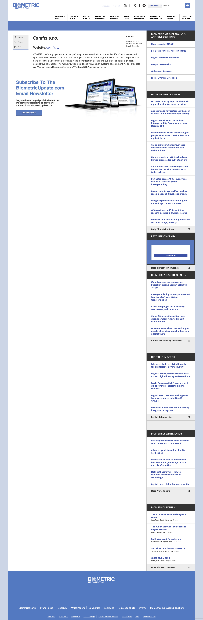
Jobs (137, 616)
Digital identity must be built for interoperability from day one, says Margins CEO (169, 123)
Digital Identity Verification (165, 57)
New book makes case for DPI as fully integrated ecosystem (170, 409)
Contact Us (127, 616)
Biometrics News (60, 17)
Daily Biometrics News (162, 229)
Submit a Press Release (108, 616)
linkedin (130, 5)
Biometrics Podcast (187, 17)
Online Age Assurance (162, 71)
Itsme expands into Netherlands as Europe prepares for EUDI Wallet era (169, 158)
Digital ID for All (74, 17)
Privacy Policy (149, 616)
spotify (144, 5)
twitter (134, 5)
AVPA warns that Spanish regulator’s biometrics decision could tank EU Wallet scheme (169, 169)
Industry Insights (114, 17)
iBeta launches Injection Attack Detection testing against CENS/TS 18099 (169, 285)
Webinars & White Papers (156, 17)
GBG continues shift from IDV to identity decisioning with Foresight (169, 211)
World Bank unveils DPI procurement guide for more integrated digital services (169, 386)
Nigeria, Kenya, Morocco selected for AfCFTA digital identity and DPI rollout (170, 375)
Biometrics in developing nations (167, 607)
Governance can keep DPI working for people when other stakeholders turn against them (170, 135)
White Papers (77, 607)
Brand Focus (126, 17)
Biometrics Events (172, 17)
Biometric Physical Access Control (168, 51)
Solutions (109, 607)
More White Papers (160, 491)
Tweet (20, 42)
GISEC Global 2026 (170, 559)
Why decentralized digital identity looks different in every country (168, 365)
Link (19, 47)
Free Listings (89, 616)
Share (20, 37)
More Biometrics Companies (165, 268)
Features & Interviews (100, 17)
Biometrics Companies (139, 17)
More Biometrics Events (163, 567)
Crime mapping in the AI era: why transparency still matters (167, 308)
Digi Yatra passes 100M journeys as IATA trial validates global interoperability (169, 182)
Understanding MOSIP (162, 44)
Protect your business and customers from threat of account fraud (170, 442)
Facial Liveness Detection (164, 78)
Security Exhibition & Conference (170, 550)
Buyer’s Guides (86, 17)
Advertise (63, 616)
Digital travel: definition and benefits (170, 484)
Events (142, 607)
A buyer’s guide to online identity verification (168, 451)
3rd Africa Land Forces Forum (170, 540)
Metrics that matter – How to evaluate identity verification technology (166, 475)
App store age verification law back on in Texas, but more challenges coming (170, 112)
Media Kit (75, 616)
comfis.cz (53, 47)
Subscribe (118, 6)
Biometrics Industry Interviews (167, 340)
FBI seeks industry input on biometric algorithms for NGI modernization (170, 103)
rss (125, 5)
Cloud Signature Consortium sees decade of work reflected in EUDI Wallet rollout (168, 148)
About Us (106, 6)
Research (62, 607)
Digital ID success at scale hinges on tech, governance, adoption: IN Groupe (169, 398)
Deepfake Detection (161, 64)
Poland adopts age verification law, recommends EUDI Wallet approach (169, 192)
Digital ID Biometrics (161, 417)
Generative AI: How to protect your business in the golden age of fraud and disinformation (169, 462)
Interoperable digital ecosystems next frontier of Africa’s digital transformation (170, 297)
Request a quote (126, 607)
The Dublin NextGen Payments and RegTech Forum (170, 529)
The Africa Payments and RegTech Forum (170, 517)
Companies (94, 607)
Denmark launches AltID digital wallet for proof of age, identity (170, 221)
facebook (139, 5)
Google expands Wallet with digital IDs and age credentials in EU (169, 202)
